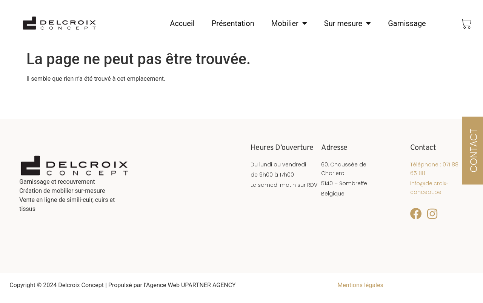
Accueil (182, 23)
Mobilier (289, 23)
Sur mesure (347, 23)
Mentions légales (360, 285)
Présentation (233, 23)
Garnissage (407, 23)
